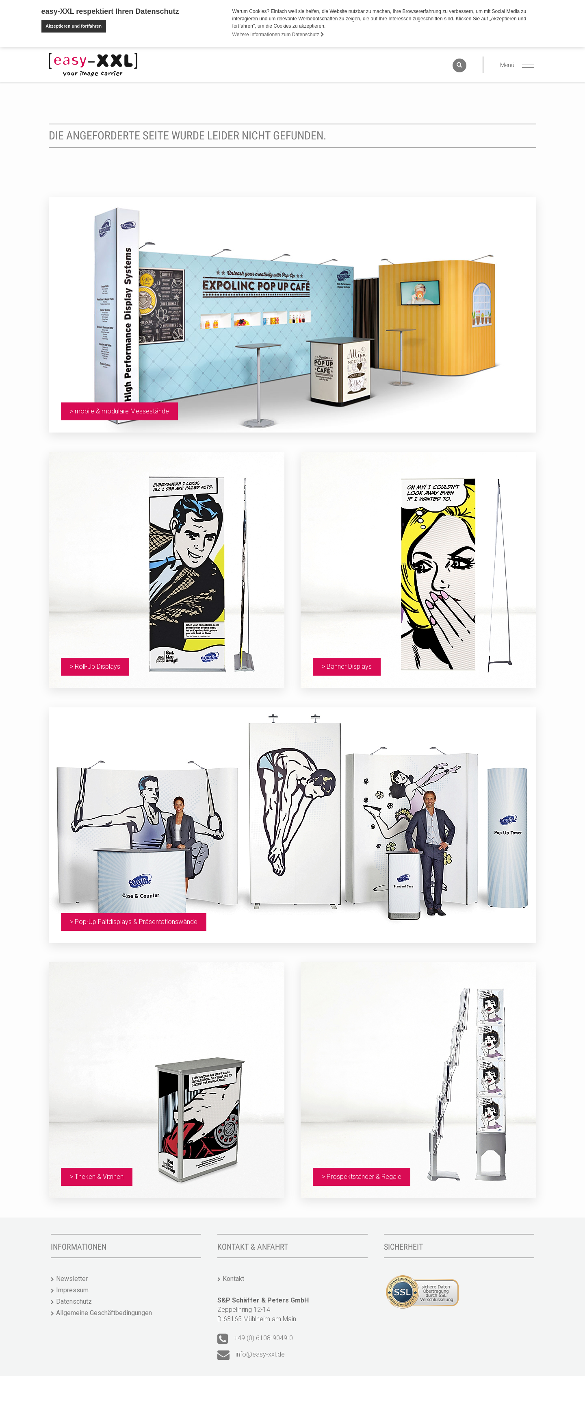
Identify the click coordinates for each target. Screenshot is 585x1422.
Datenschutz (74, 1288)
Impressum (72, 1277)
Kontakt (233, 1265)
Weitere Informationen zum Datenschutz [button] (278, 34)
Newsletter (72, 1265)
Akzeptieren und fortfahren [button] (74, 26)
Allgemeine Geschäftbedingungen (104, 1299)
